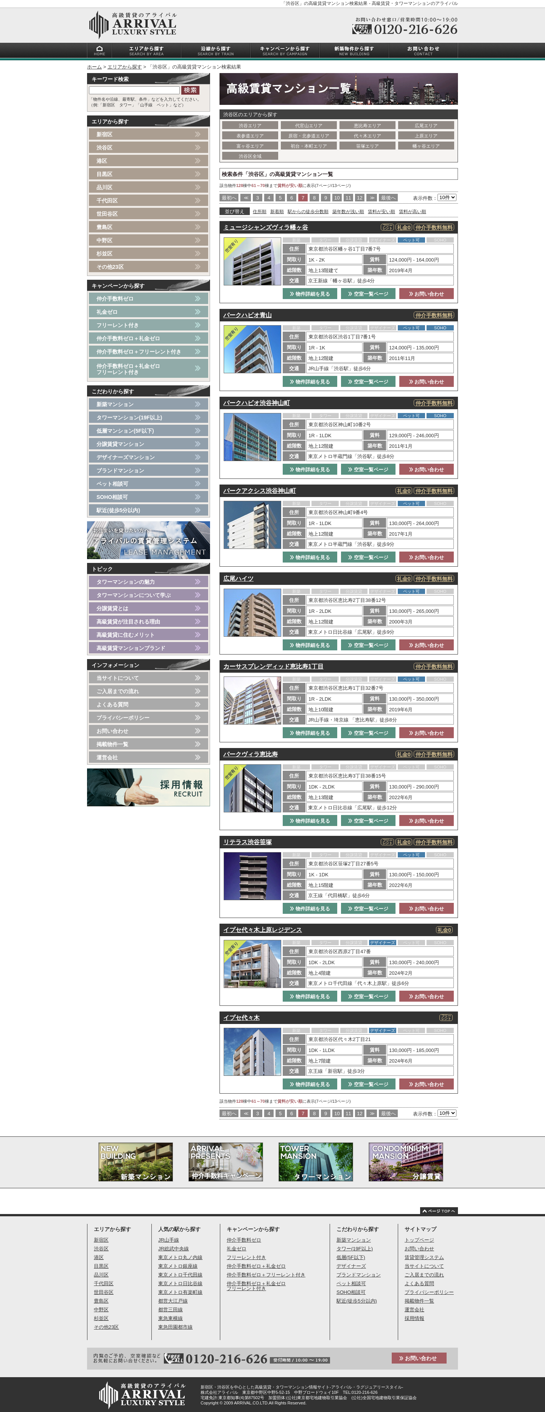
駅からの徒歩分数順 (308, 211)
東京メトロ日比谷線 (180, 1283)
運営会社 (107, 757)
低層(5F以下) (350, 1257)
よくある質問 (112, 704)
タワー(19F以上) (354, 1248)
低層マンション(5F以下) (125, 431)
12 (359, 198)
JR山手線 (168, 1240)
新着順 (277, 211)
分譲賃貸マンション (120, 444)
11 (348, 198)
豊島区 (104, 227)
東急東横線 (170, 1318)
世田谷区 (107, 214)
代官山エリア (308, 125)
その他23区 (110, 267)
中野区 (104, 240)
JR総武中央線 (173, 1248)
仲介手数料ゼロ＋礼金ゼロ (128, 338)
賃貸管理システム (424, 1257)
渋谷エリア (250, 125)
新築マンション (115, 404)
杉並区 (104, 254)
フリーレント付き (118, 325)
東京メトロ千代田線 (180, 1275)
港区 (102, 161)
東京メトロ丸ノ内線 (180, 1257)
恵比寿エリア (367, 125)
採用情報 (414, 1318)
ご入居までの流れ (118, 691)
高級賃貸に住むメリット (126, 635)
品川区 (104, 187)
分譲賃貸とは (112, 608)
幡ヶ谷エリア (426, 146)
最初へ (229, 198)
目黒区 (104, 174)
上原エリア (426, 136)
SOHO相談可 (112, 497)
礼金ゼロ (107, 312)
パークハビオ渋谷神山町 (256, 403)
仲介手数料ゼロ (115, 299)
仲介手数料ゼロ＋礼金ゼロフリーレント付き (128, 369)
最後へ (388, 198)
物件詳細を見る (310, 294)
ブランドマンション (120, 471)
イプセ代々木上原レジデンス (262, 930)
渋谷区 (104, 148)
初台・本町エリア (309, 146)
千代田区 (107, 201)
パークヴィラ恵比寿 (250, 754)
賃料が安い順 (381, 211)
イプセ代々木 (241, 1018)
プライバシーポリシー (123, 718)
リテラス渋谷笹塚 (247, 842)
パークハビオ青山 (247, 315)
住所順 (259, 211)
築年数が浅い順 (348, 211)
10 (336, 198)
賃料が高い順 (412, 211)
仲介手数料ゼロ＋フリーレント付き (139, 352)
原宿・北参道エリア (308, 136)
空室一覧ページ (368, 294)
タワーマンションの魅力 (126, 582)
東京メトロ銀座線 (178, 1266)
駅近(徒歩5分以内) (118, 510)
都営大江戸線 (173, 1301)
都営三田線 (170, 1309)
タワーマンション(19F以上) (129, 418)
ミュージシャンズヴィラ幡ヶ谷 (265, 227)
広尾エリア (426, 125)
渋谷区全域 (250, 156)
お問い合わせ (426, 294)
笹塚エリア (367, 146)
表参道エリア (250, 136)
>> (371, 198)
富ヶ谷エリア (250, 146)
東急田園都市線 (175, 1327)
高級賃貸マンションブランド (131, 648)
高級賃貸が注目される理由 (128, 622)
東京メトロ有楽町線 (180, 1292)
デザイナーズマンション (126, 457)
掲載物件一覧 (112, 744)
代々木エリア (367, 136)
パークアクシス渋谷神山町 (259, 491)
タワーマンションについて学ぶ (134, 595)
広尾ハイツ (238, 578)
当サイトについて (118, 678)
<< (245, 198)
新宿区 (104, 134)
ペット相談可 (112, 484)
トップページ (419, 1240)
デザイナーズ (351, 1266)
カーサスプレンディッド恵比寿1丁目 (273, 666)
